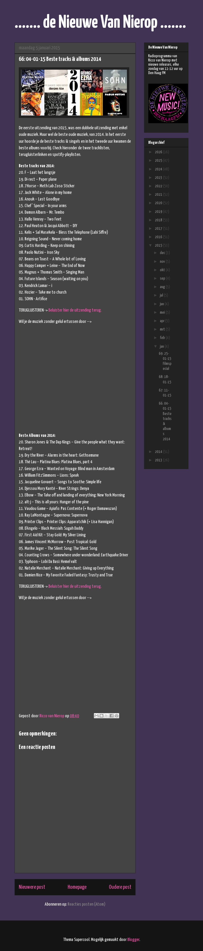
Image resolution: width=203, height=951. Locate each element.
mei (163, 312)
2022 (159, 186)
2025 (159, 161)
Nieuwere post (32, 887)
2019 (159, 212)
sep (163, 278)
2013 (159, 460)
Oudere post (120, 887)
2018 (159, 220)
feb (163, 338)
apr (162, 321)
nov (163, 262)
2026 (159, 152)
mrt (163, 329)
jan (162, 346)
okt (163, 270)
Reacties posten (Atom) (86, 904)
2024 (159, 169)
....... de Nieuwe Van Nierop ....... (100, 22)
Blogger (133, 940)
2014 (159, 452)
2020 (159, 203)
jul (162, 295)
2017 (159, 229)
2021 (159, 195)
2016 (159, 237)
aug (163, 287)
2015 (159, 245)
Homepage (77, 887)
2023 (159, 178)
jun (162, 304)
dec (163, 253)
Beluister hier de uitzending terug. (75, 310)
